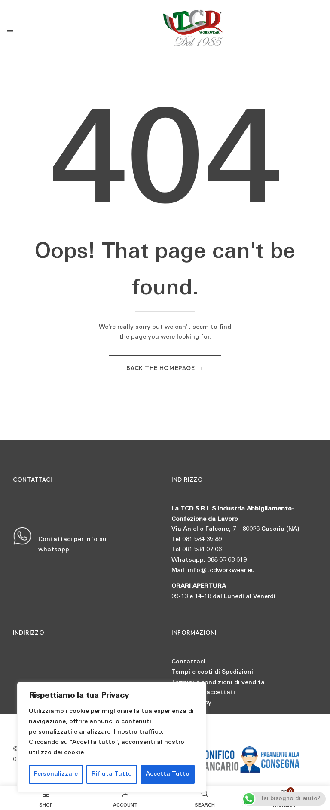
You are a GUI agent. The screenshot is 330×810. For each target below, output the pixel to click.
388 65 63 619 (227, 560)
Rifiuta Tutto (112, 774)
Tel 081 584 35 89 (196, 540)
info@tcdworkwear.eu (221, 570)
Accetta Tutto (167, 774)
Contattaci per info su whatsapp (60, 540)
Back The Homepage (161, 368)
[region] (111, 737)
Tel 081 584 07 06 (196, 550)
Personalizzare (56, 774)
